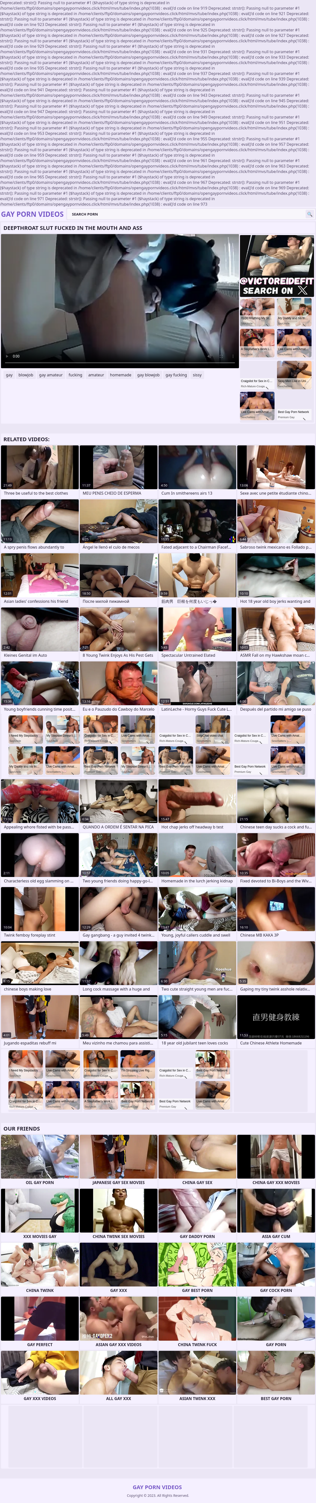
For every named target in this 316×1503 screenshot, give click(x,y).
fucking (75, 375)
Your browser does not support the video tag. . (120, 301)
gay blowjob (148, 375)
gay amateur (51, 375)
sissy (197, 375)
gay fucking (176, 375)
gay (9, 375)
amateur (96, 375)
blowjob (26, 375)
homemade (120, 375)
